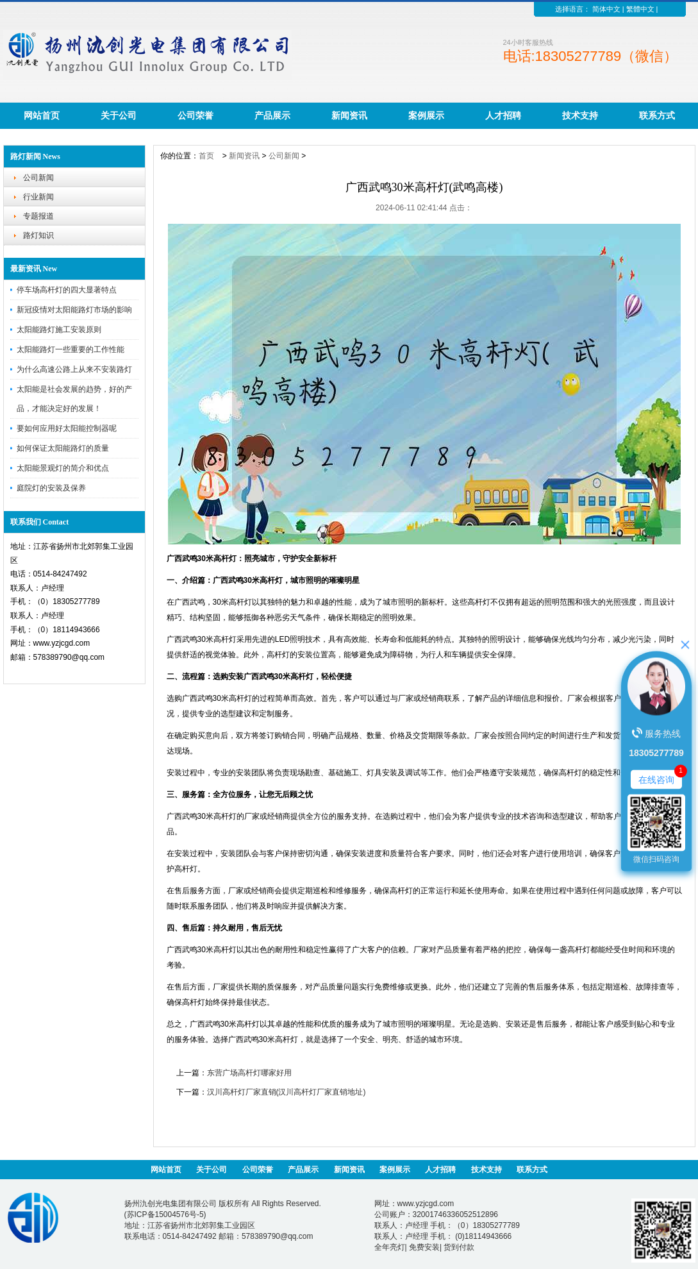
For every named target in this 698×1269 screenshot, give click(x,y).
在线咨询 (656, 779)
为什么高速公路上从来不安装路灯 (74, 369)
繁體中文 (640, 9)
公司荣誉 (195, 115)
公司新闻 (38, 177)
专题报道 (38, 216)
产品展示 (272, 115)
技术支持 (580, 115)
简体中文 (606, 9)
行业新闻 (38, 196)
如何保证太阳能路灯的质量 (63, 448)
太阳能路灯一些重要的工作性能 (70, 349)
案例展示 (426, 115)
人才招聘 (503, 115)
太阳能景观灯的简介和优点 (63, 468)
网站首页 (42, 115)
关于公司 (119, 115)
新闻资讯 (349, 115)
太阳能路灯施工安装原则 (59, 329)
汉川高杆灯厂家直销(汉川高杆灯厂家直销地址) (286, 1092)
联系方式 (657, 115)
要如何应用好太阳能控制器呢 (67, 428)
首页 (206, 155)
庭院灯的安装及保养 (51, 487)
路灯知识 (38, 235)
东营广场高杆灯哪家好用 (249, 1072)
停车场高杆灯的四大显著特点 (67, 289)
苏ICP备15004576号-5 (165, 1214)
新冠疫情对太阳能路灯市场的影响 (74, 309)
